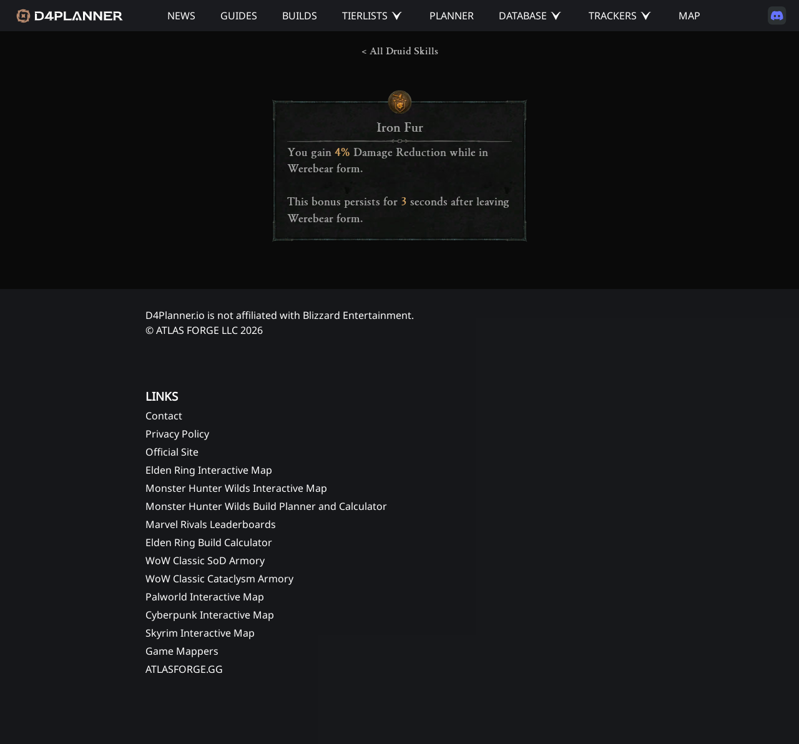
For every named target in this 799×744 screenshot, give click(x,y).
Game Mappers (181, 651)
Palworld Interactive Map (204, 597)
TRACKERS (613, 15)
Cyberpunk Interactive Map (209, 615)
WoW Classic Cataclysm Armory (219, 578)
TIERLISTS (365, 15)
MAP (689, 15)
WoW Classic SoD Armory (205, 560)
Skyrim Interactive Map (200, 633)
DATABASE (523, 15)
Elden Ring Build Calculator (208, 542)
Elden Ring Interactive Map (208, 470)
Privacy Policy (177, 434)
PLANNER (451, 15)
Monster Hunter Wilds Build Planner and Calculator (266, 506)
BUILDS (299, 15)
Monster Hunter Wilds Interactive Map (236, 488)
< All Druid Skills (399, 51)
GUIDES (238, 15)
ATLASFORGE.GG (184, 669)
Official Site (172, 452)
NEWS (181, 15)
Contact (163, 416)
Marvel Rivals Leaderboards (210, 524)
